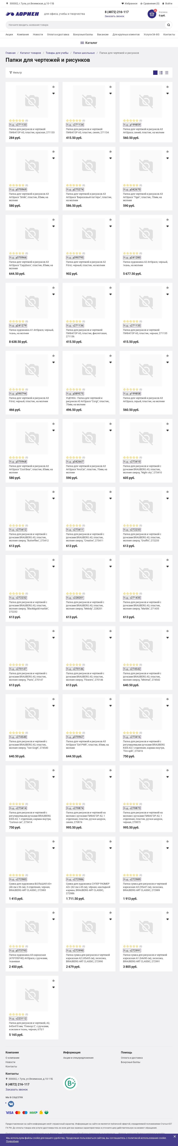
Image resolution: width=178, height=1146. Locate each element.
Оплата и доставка (58, 34)
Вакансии (102, 34)
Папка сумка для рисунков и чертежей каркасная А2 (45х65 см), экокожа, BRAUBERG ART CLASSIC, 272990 (88, 958)
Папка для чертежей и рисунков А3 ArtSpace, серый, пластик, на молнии (144, 400)
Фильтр (17, 72)
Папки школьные (84, 52)
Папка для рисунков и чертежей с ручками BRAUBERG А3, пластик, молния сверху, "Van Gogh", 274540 (28, 744)
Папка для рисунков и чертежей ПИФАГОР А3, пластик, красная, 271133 (32, 131)
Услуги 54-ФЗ (151, 34)
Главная (10, 52)
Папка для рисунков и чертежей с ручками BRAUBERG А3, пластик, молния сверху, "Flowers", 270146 (85, 676)
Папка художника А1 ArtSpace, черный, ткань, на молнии (31, 331)
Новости (38, 34)
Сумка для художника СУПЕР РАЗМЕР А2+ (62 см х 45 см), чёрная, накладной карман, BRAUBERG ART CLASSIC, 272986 (88, 888)
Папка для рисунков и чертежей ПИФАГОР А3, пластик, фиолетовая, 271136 (86, 333)
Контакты (169, 34)
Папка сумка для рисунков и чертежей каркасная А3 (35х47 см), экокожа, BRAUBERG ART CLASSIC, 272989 (145, 886)
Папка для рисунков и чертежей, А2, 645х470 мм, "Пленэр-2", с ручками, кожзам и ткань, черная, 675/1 (29, 1026)
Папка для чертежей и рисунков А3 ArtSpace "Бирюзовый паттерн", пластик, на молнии (89, 197)
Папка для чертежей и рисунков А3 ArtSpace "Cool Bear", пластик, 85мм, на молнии (31, 469)
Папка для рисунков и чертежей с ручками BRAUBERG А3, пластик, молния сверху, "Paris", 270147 (28, 676)
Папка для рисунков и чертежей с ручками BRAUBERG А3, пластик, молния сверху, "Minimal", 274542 (142, 676)
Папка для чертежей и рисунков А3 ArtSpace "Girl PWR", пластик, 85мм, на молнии (87, 744)
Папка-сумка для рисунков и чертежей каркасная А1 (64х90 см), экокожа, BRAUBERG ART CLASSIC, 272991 (145, 958)
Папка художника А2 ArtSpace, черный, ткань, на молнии (145, 263)
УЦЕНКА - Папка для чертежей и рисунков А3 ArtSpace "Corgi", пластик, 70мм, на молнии (87, 401)
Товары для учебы (57, 52)
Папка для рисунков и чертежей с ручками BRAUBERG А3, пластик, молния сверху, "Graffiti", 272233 (142, 537)
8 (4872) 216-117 (117, 12)
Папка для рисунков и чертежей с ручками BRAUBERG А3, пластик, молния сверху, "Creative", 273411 (85, 537)
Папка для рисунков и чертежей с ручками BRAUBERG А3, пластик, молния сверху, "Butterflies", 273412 (29, 537)
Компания (23, 34)
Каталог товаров (30, 52)
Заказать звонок (114, 16)
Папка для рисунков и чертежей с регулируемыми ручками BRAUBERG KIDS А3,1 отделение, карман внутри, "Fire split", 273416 (144, 746)
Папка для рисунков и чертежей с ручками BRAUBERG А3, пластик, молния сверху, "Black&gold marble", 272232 (29, 607)
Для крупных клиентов (126, 34)
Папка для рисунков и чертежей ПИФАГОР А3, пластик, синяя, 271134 (87, 131)
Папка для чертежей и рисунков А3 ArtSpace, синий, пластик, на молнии (143, 131)
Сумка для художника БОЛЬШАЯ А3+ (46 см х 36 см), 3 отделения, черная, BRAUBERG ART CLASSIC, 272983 (30, 886)
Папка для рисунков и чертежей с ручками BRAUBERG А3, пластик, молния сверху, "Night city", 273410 (142, 469)
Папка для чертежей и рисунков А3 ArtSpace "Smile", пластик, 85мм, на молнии (29, 197)
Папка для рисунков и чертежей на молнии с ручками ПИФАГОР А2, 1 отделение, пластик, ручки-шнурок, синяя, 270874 (86, 817)
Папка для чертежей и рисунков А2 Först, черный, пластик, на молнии (86, 263)
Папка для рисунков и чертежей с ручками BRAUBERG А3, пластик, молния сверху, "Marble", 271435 (142, 605)
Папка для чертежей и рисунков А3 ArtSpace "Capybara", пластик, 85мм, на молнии (31, 265)
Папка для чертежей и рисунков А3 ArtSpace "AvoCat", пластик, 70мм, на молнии (86, 469)
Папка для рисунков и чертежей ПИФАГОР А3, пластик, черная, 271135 (145, 331)
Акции (9, 34)
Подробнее (12, 1141)
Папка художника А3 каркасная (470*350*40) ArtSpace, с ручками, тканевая (28, 958)
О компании (12, 1057)
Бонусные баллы (83, 34)
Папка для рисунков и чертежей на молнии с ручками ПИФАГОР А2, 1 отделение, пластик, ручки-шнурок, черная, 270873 (143, 817)
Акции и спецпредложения (78, 1057)
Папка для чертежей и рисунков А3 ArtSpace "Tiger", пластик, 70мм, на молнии (143, 197)
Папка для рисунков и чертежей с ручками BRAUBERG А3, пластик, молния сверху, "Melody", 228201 (85, 605)
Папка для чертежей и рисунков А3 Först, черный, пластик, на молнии (29, 400)
